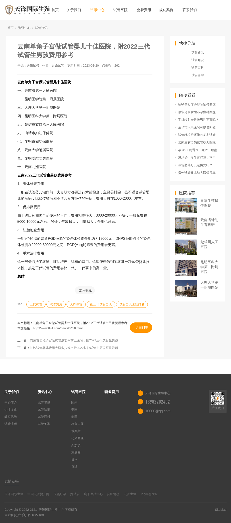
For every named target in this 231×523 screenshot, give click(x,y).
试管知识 (197, 60)
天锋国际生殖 (13, 494)
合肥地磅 (113, 494)
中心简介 (10, 402)
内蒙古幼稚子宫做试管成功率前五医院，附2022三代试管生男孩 (74, 340)
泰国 (74, 416)
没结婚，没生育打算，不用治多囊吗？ (199, 157)
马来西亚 (77, 438)
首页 (55, 10)
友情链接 (11, 481)
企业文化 (10, 409)
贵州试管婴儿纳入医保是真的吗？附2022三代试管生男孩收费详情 (199, 172)
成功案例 (166, 10)
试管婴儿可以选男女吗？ (195, 165)
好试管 (75, 494)
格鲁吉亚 (77, 424)
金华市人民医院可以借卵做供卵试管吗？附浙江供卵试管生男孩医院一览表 (199, 127)
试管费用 (56, 304)
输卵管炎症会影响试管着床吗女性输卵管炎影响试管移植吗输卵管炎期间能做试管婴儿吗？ (199, 104)
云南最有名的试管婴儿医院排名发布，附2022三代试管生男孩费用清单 (199, 142)
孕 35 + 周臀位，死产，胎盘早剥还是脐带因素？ (199, 150)
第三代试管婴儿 (101, 304)
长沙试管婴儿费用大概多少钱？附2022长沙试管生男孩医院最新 (74, 348)
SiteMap (220, 509)
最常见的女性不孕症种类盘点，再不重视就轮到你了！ (199, 112)
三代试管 (36, 304)
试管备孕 (197, 75)
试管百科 (197, 67)
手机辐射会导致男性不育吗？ (198, 119)
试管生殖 (130, 494)
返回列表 (141, 327)
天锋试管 (33, 65)
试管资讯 (41, 28)
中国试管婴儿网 (38, 494)
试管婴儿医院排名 (131, 304)
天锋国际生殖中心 (51, 509)
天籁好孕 (60, 494)
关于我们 (74, 10)
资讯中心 (97, 10)
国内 (74, 402)
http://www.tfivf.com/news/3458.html (58, 328)
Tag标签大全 (149, 494)
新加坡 (76, 445)
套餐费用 (144, 10)
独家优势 (10, 416)
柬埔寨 (76, 452)
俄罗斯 (76, 431)
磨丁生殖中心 (93, 494)
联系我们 (190, 10)
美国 (74, 409)
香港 (74, 466)
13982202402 (157, 402)
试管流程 (10, 424)
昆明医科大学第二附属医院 (209, 267)
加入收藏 (85, 290)
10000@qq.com (158, 411)
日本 (74, 459)
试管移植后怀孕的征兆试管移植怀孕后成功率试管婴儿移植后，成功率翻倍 (199, 135)
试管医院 (120, 10)
